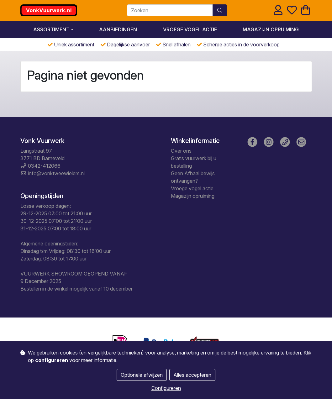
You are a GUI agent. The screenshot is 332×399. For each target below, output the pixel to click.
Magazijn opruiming (271, 29)
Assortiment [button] (51, 29)
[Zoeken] (170, 10)
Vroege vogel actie (190, 29)
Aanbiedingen (118, 29)
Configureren (166, 388)
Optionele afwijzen (142, 375)
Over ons (181, 151)
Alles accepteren (192, 375)
